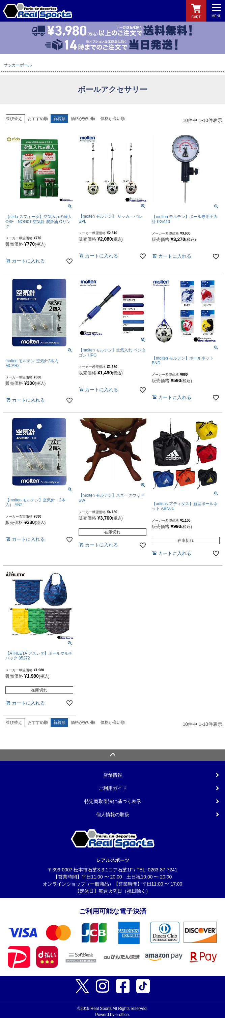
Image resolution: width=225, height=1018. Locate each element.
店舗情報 (112, 775)
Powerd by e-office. (112, 1014)
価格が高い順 (113, 118)
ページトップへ (112, 755)
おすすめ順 (38, 118)
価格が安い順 (83, 118)
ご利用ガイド (113, 788)
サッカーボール (18, 65)
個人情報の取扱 (112, 814)
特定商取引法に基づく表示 (112, 801)
